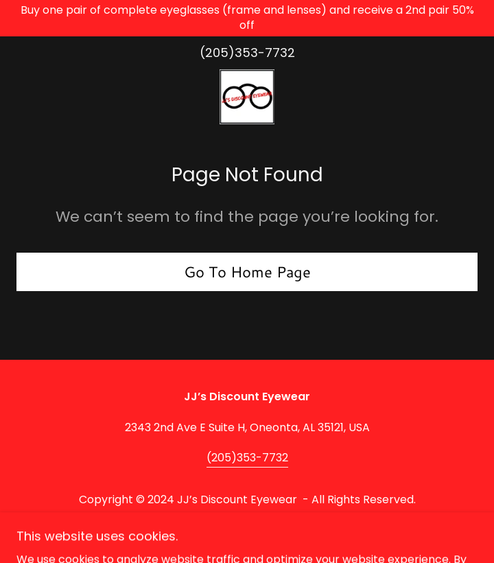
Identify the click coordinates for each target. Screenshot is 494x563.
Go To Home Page (247, 271)
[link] (247, 96)
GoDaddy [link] (280, 525)
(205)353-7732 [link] (247, 52)
